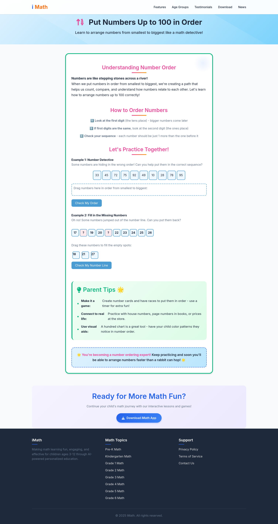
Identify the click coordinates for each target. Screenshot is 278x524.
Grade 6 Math (114, 498)
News (242, 7)
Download (225, 7)
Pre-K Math (113, 449)
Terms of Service (190, 456)
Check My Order (86, 203)
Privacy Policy (188, 449)
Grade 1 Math (114, 463)
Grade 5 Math (114, 491)
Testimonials (203, 7)
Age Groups (180, 7)
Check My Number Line (91, 265)
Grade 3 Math (114, 477)
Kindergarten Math (118, 456)
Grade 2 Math (114, 470)
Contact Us (186, 463)
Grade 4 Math (114, 484)
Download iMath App (139, 418)
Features (160, 7)
